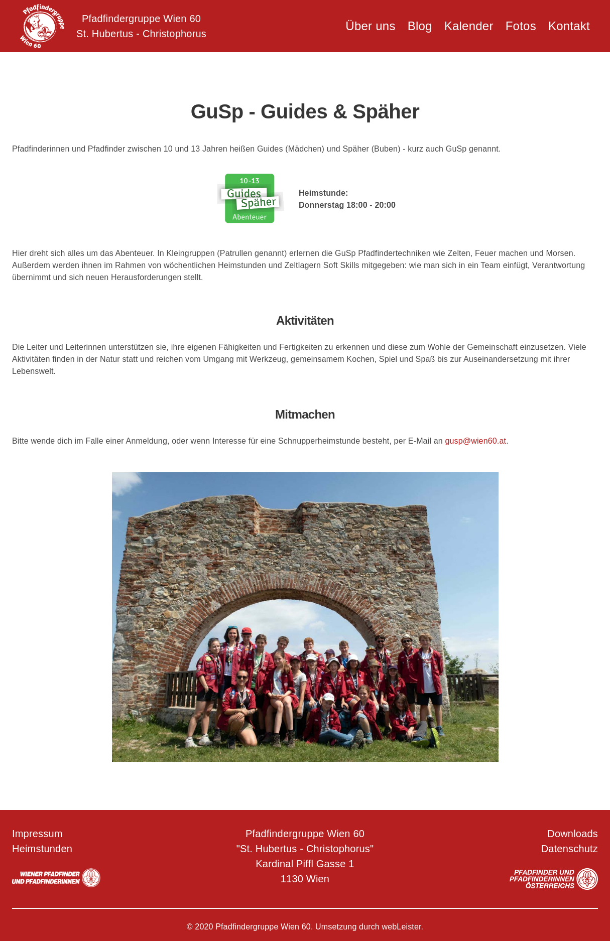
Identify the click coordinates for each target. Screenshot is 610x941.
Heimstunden (42, 848)
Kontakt (569, 26)
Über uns (370, 26)
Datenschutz (569, 848)
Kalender (469, 26)
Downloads (572, 833)
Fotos (521, 26)
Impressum (37, 833)
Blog (420, 26)
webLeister (401, 926)
